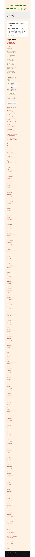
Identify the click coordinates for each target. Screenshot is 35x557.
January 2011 (9, 491)
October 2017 (9, 320)
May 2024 (8, 210)
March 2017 (9, 333)
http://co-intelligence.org (11, 65)
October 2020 (9, 267)
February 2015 (9, 386)
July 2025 (8, 185)
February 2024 (9, 217)
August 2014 (9, 397)
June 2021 (9, 253)
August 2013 (9, 425)
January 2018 (9, 315)
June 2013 (9, 429)
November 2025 (10, 176)
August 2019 (9, 290)
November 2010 (10, 496)
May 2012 (8, 457)
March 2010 (9, 509)
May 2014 (8, 404)
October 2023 (9, 224)
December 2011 (10, 468)
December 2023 (10, 221)
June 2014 (9, 402)
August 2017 (9, 324)
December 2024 (10, 196)
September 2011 (10, 475)
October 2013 (9, 420)
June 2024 (9, 208)
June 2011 (9, 480)
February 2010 (9, 512)
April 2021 (9, 258)
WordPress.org (10, 152)
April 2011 (9, 484)
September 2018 (10, 304)
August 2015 (9, 372)
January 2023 (9, 237)
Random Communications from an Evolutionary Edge (15, 7)
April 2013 (9, 434)
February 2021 (9, 260)
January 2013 (9, 439)
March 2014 (9, 409)
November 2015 (10, 370)
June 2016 (9, 354)
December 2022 (10, 240)
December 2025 (10, 174)
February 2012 (9, 464)
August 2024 (9, 203)
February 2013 (9, 436)
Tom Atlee (9, 116)
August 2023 (9, 228)
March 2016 (9, 361)
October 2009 (9, 519)
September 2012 (10, 448)
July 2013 (8, 427)
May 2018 (8, 311)
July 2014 (8, 400)
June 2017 (9, 329)
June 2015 (9, 377)
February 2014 (9, 411)
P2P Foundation (10, 541)
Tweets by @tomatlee (11, 157)
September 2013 (10, 423)
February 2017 (9, 336)
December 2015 (10, 368)
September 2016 (10, 347)
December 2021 (10, 247)
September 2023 (10, 226)
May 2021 (8, 256)
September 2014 (10, 395)
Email (12, 81)
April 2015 (9, 381)
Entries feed (9, 147)
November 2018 (10, 301)
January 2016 (9, 365)
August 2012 (9, 450)
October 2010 (9, 498)
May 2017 (8, 331)
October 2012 (9, 445)
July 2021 (8, 251)
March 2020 (9, 279)
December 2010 (10, 493)
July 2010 (8, 503)
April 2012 (9, 459)
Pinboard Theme (15, 554)
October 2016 (9, 345)
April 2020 (9, 276)
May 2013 (8, 432)
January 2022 (9, 244)
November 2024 (10, 199)
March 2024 (9, 215)
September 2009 (10, 521)
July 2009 (8, 525)
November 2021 (10, 249)
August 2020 (9, 269)
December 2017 (10, 317)
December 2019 (10, 283)
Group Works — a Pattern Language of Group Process (12, 537)
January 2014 (9, 413)
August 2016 (9, 349)
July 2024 (8, 206)
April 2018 (9, 313)
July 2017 (8, 327)
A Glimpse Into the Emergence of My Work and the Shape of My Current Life (11, 112)
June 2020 (9, 274)
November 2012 (10, 443)
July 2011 (8, 477)
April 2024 (9, 212)
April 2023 (9, 233)
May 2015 (8, 379)
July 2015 (8, 375)
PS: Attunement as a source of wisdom (11, 118)
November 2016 (10, 343)
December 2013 (10, 416)
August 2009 (9, 523)
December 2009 (10, 516)
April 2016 (9, 359)
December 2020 (10, 265)
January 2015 (9, 388)
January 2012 (9, 466)
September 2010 (10, 500)
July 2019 (8, 292)
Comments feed (10, 150)
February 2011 (9, 489)
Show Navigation (25, 11)
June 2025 (9, 187)
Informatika (9, 134)
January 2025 (9, 194)
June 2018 (9, 308)
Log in (8, 145)
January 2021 (9, 263)
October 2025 (9, 178)
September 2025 (10, 180)
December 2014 (10, 391)
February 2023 (9, 235)
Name (12, 84)
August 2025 (9, 183)
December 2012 (10, 441)
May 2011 (8, 482)
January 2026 (9, 171)
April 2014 (9, 407)
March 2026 (9, 169)
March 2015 (9, 384)
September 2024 (10, 201)
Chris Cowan (9, 109)
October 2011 (9, 473)
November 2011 (10, 471)
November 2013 (10, 418)
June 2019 (9, 295)
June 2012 (9, 455)
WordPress (9, 555)
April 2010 (9, 507)
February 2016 (9, 363)
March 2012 (9, 461)
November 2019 (10, 285)
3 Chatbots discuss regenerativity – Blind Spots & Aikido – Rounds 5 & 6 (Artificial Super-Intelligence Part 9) (12, 129)
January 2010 (9, 514)
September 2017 (10, 322)
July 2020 (8, 272)
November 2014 (10, 393)
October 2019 (9, 288)
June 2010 (9, 505)
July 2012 (8, 452)
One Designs (21, 554)
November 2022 (10, 242)
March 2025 (9, 189)
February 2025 (9, 192)
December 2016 (10, 340)
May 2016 (8, 356)
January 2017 (9, 338)
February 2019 (9, 297)
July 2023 (8, 231)
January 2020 (9, 281)
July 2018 (8, 306)
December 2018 (10, 299)
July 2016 (8, 352)
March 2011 (9, 487)
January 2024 (9, 219)
